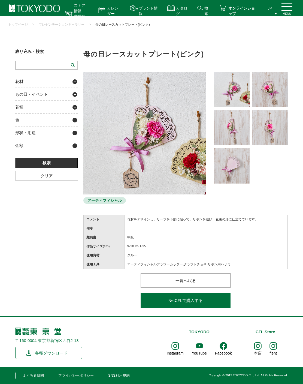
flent (273, 353)
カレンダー (113, 11)
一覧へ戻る (185, 280)
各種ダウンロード (51, 353)
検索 (206, 11)
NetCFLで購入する (185, 300)
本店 (258, 353)
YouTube (199, 353)
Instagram (175, 353)
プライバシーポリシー (76, 375)
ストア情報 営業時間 (79, 13)
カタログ (181, 11)
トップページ (18, 24)
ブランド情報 (148, 11)
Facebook (223, 353)
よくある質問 (33, 375)
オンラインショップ (241, 11)
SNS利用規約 (119, 375)
